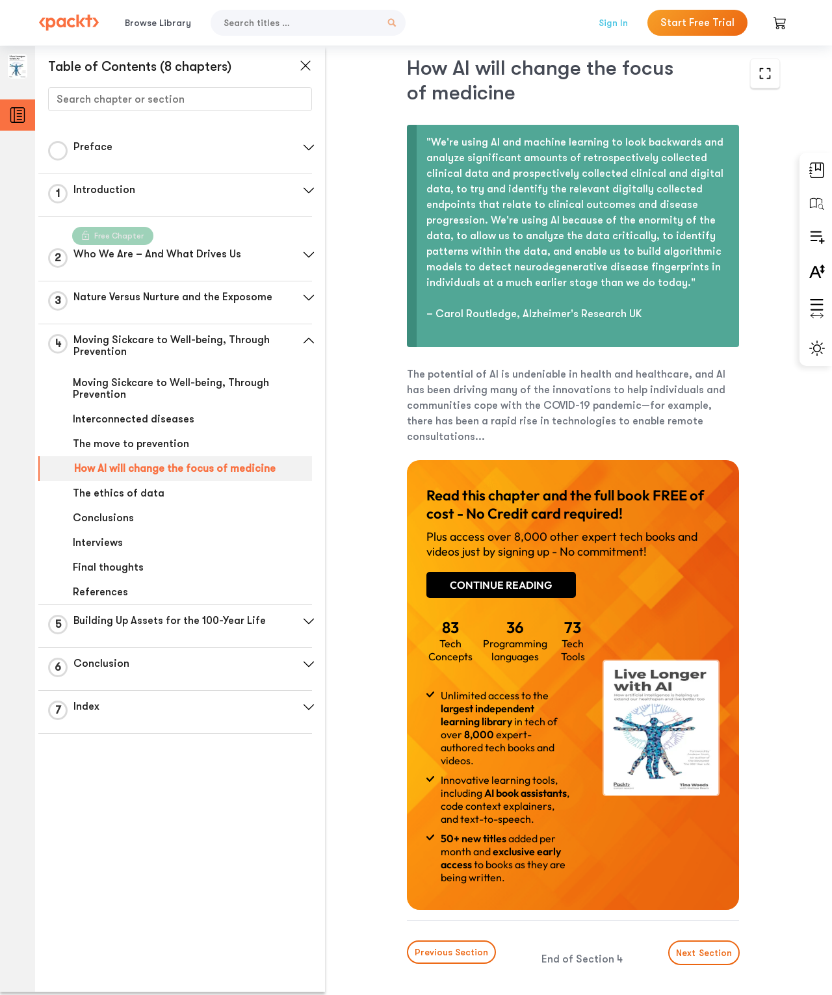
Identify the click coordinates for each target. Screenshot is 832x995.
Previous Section (426, 897)
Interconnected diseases (133, 419)
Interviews (98, 543)
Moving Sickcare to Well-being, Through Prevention (171, 388)
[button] (308, 147)
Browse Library (158, 23)
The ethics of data (118, 493)
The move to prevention (131, 444)
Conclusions (103, 518)
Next (701, 898)
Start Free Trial (697, 23)
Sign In (613, 23)
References (100, 592)
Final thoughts (108, 567)
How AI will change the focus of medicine (175, 468)
